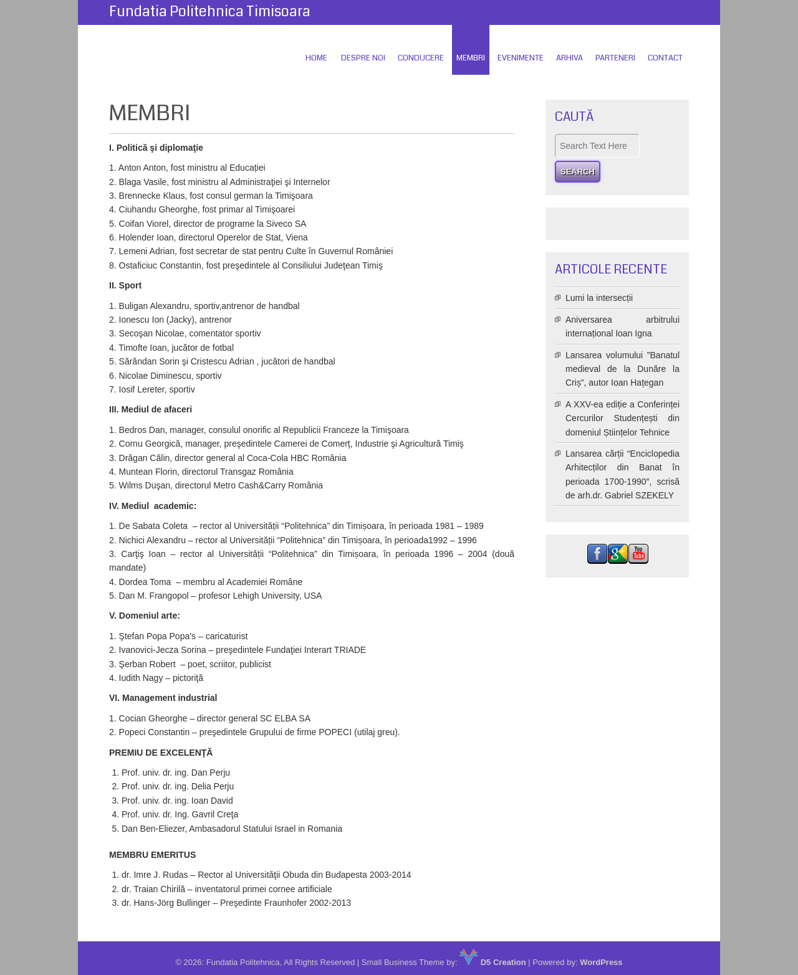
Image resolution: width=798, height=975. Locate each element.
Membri (470, 58)
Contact (665, 58)
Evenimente (521, 58)
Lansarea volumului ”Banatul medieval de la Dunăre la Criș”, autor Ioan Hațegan (622, 369)
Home (316, 58)
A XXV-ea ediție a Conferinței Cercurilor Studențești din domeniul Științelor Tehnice (622, 418)
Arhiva (569, 58)
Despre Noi (363, 58)
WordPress (601, 962)
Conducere (421, 58)
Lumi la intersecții (599, 298)
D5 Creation (492, 962)
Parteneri (615, 58)
